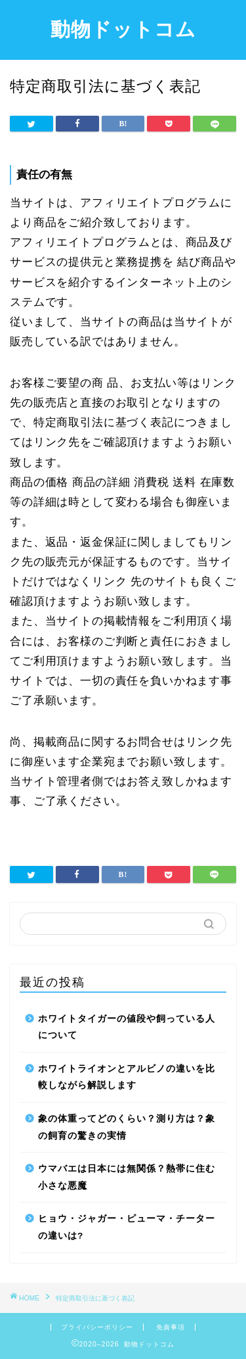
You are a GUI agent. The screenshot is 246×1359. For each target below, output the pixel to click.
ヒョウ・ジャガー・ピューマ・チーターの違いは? (126, 1227)
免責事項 (170, 1327)
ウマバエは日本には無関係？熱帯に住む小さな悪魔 (126, 1177)
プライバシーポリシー (97, 1327)
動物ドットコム (123, 28)
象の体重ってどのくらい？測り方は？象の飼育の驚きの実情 (126, 1127)
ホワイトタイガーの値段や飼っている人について (126, 1027)
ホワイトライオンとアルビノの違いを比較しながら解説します (126, 1077)
